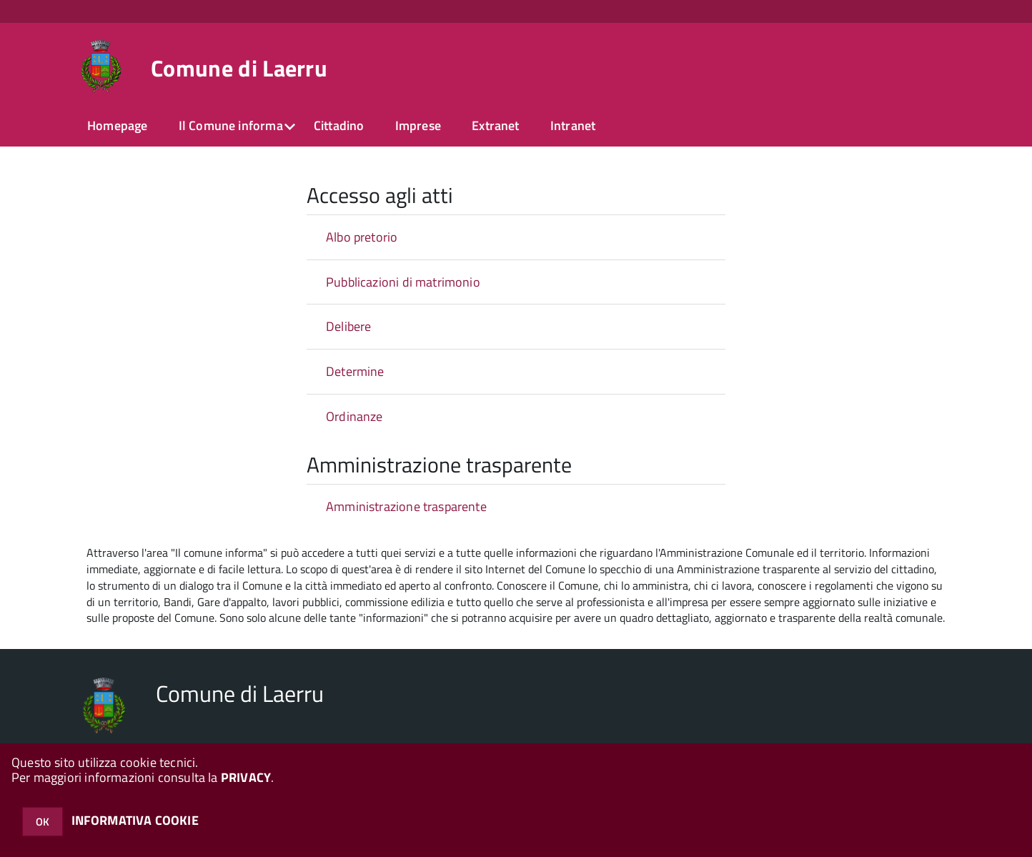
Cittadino (339, 125)
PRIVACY (246, 777)
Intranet (572, 125)
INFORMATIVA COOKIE (135, 820)
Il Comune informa (231, 125)
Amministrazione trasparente (406, 506)
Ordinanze (354, 416)
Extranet (495, 125)
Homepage (117, 125)
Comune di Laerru (239, 67)
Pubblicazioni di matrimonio (403, 282)
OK (42, 821)
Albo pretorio (361, 237)
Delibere (348, 326)
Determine (355, 371)
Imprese (418, 125)
